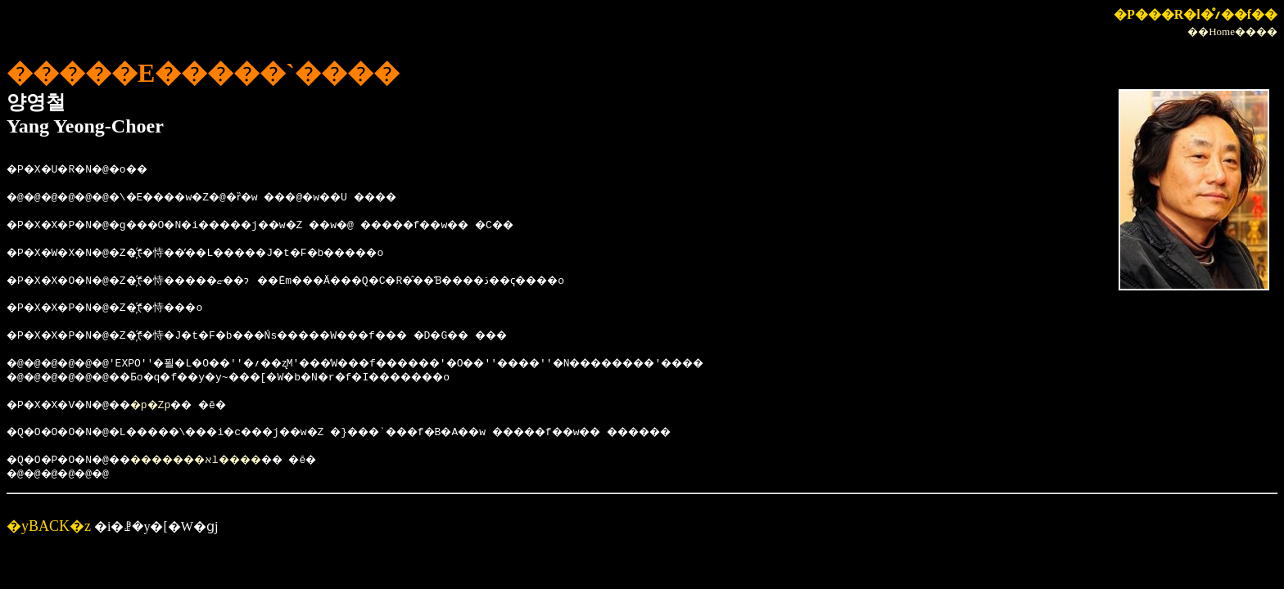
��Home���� (1232, 31)
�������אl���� (224, 460)
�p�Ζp (169, 405)
